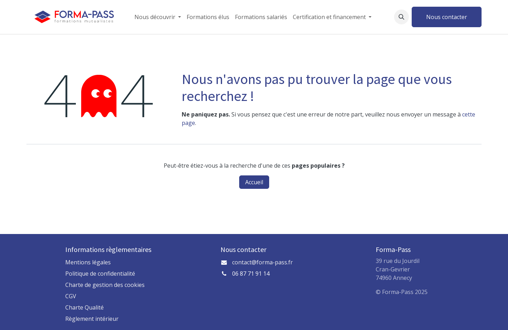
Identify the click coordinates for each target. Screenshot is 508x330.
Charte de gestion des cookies (105, 285)
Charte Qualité (84, 307)
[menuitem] (158, 17)
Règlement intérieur (92, 319)
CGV (70, 296)
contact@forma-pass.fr (262, 262)
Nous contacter (446, 17)
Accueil (254, 182)
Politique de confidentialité (100, 273)
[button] (401, 17)
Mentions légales (88, 262)
